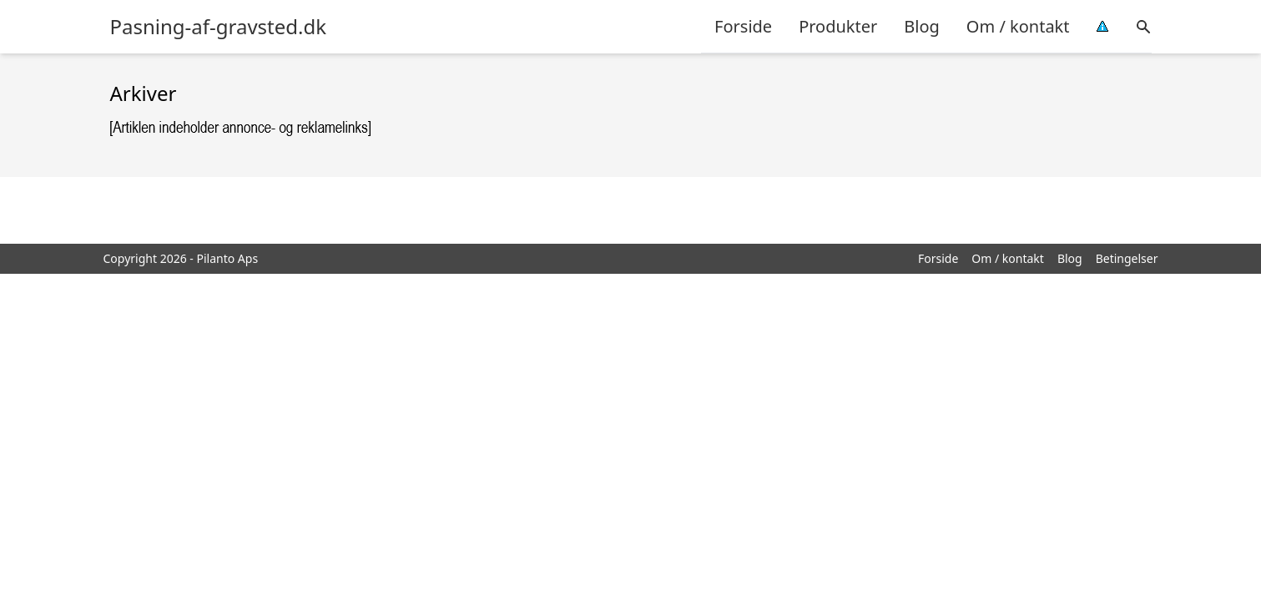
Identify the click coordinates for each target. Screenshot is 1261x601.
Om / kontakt (1018, 26)
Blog (922, 26)
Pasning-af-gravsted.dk (218, 26)
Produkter (838, 26)
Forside (743, 26)
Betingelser (1127, 258)
